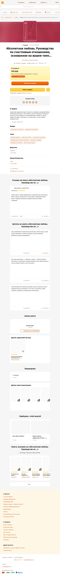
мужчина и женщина (35, 140)
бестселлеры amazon (29, 142)
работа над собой (26, 137)
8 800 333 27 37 (18, 560)
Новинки (39, 12)
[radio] (23, 102)
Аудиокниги (15, 12)
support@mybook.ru (29, 560)
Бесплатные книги (27, 12)
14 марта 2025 (26, 280)
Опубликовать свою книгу (17, 171)
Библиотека (32, 2)
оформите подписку (26, 93)
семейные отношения (16, 142)
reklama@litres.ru (6, 566)
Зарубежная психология (31, 129)
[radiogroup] (30, 102)
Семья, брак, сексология (17, 129)
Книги (5, 12)
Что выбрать (21, 2)
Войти (57, 2)
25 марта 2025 (26, 253)
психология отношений (39, 137)
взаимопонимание (15, 137)
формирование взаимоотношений (19, 140)
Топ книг (48, 12)
